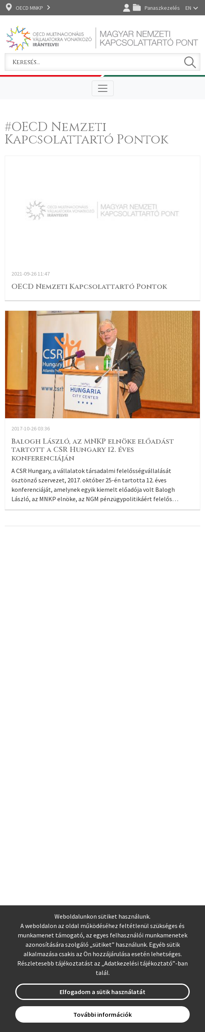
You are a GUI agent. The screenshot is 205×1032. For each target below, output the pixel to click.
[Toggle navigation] (103, 88)
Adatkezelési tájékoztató (138, 963)
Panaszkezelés (162, 7)
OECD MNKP (29, 7)
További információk (102, 1014)
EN (188, 8)
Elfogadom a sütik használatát (102, 992)
